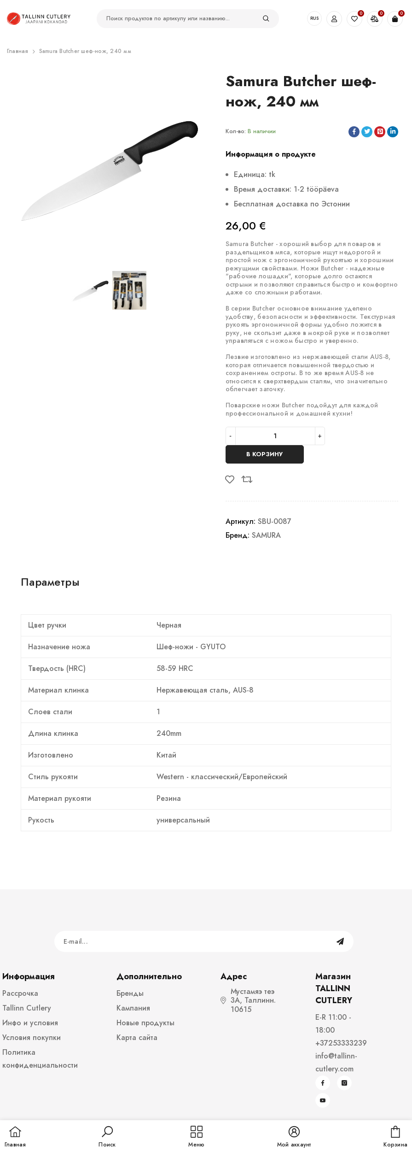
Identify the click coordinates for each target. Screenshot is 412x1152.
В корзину (264, 454)
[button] (107, 1137)
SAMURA (266, 535)
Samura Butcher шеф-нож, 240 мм (85, 51)
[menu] (196, 1137)
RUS (314, 18)
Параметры (50, 582)
